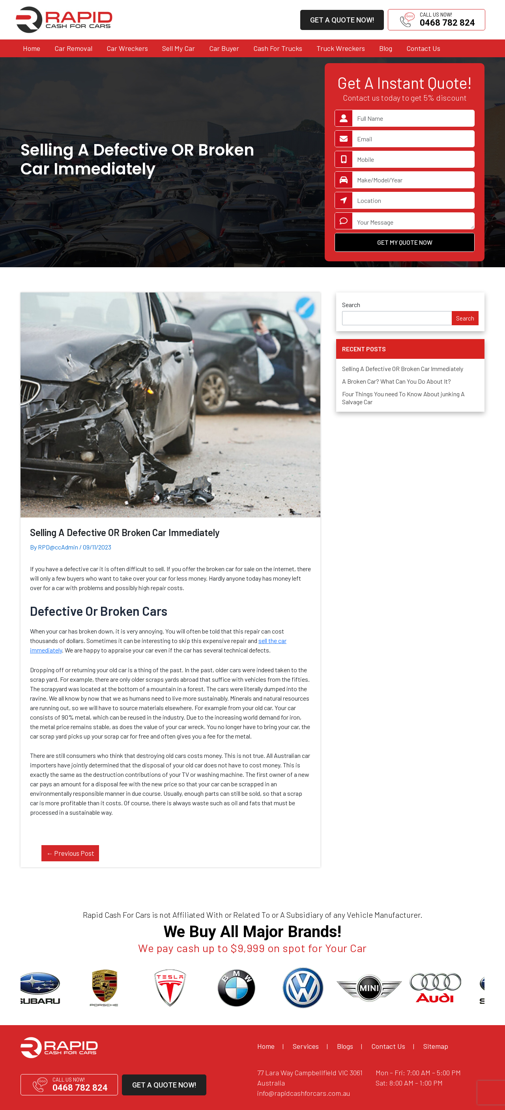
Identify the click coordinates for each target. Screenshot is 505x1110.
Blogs (345, 1046)
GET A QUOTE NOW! (342, 20)
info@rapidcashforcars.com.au (303, 1093)
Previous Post (70, 853)
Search (351, 304)
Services (306, 1046)
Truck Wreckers (340, 48)
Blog (385, 48)
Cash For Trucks (277, 48)
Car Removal (73, 48)
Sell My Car (178, 48)
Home (31, 48)
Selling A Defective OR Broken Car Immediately (402, 368)
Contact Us (423, 48)
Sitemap (435, 1046)
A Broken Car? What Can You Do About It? (396, 381)
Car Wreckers (127, 48)
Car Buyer (224, 48)
